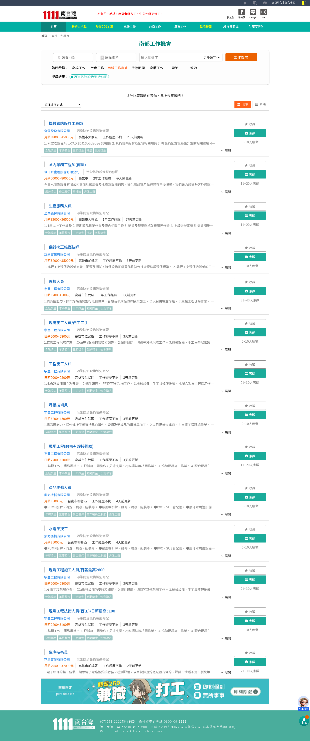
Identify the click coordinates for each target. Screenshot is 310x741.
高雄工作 (130, 26)
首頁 (54, 26)
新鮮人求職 (79, 26)
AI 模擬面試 (230, 26)
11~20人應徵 (250, 183)
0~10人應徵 (250, 142)
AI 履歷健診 (256, 26)
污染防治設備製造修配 (89, 76)
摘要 (242, 104)
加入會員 (290, 2)
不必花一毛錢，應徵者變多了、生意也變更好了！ (130, 14)
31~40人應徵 (250, 300)
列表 (260, 104)
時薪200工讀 (104, 26)
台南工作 (155, 26)
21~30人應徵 (250, 382)
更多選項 (211, 57)
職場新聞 (206, 26)
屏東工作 (180, 26)
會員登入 (277, 2)
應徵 (250, 133)
